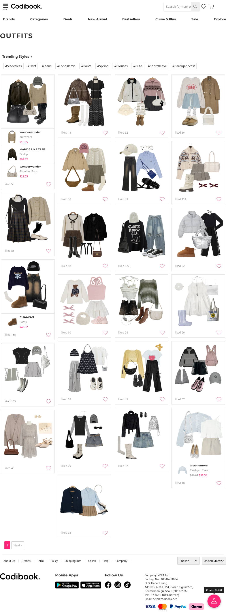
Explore (220, 19)
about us (9, 561)
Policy (54, 561)
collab (92, 561)
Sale (194, 19)
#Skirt (32, 66)
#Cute (137, 66)
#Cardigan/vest (183, 66)
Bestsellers (131, 19)
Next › (17, 545)
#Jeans (46, 66)
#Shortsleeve (157, 66)
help (106, 561)
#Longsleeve (66, 66)
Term (41, 561)
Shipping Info (73, 561)
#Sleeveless (13, 66)
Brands (9, 19)
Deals (67, 19)
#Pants (86, 66)
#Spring (103, 66)
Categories (39, 19)
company (121, 561)
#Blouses (121, 66)
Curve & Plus (165, 19)
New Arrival (97, 19)
